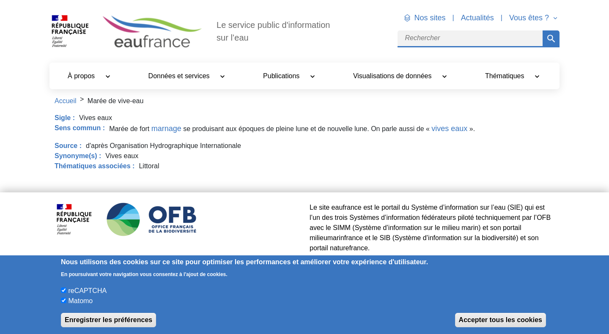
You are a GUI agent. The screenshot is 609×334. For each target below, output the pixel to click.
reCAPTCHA (87, 290)
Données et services (179, 75)
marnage (166, 128)
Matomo (80, 300)
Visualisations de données (393, 75)
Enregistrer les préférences (108, 319)
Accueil (66, 100)
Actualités (477, 18)
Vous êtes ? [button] (530, 18)
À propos (82, 75)
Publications (282, 75)
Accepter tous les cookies (500, 319)
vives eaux (449, 128)
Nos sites (430, 18)
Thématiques (505, 75)
